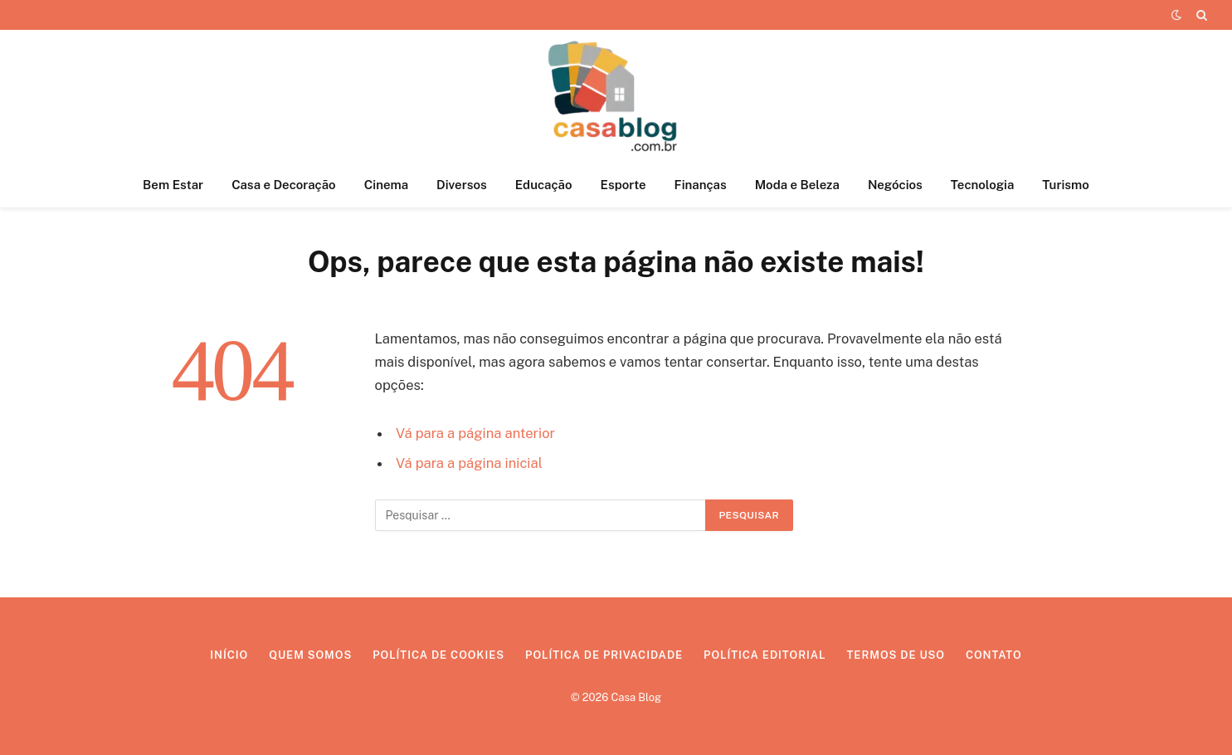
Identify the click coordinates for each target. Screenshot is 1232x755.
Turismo (1065, 185)
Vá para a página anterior (475, 433)
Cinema (386, 185)
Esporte (623, 185)
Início (229, 655)
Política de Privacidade (604, 655)
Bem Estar (173, 185)
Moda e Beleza (797, 185)
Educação (543, 185)
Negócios (895, 185)
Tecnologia (983, 185)
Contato (994, 655)
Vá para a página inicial (469, 463)
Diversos (461, 185)
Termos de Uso (895, 655)
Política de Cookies (438, 655)
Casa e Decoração (283, 185)
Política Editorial (764, 655)
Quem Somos (310, 655)
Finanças (700, 185)
